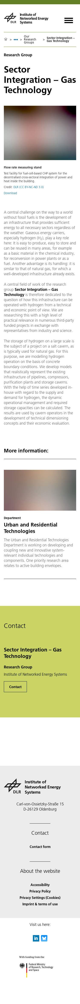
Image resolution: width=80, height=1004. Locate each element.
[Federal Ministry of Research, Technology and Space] (40, 981)
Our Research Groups (30, 39)
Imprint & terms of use (40, 904)
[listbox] (16, 39)
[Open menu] (68, 19)
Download (10, 193)
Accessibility (40, 884)
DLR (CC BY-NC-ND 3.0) (28, 187)
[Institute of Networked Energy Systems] (31, 17)
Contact (15, 686)
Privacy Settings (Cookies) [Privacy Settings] (40, 897)
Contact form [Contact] (40, 846)
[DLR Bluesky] (44, 940)
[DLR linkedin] (36, 940)
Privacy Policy (40, 891)
